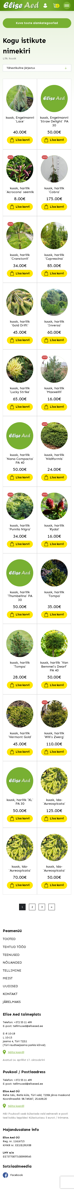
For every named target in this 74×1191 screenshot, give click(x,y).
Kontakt (10, 994)
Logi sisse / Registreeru (46, 5)
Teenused (11, 955)
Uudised (10, 986)
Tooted (9, 939)
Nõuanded (12, 962)
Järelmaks (12, 1002)
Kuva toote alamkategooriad (37, 23)
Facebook (13, 1175)
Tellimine (12, 970)
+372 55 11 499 (23, 1022)
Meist (8, 978)
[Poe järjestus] (37, 67)
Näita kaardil (16, 1052)
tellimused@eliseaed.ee (28, 1026)
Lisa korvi (23, 140)
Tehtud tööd (14, 947)
